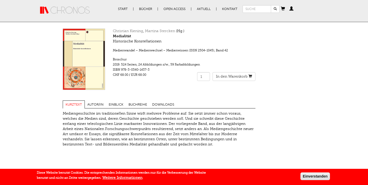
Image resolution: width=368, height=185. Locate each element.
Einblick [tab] (116, 104)
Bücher (145, 9)
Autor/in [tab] (95, 104)
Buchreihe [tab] (137, 104)
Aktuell (204, 9)
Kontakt (229, 9)
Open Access (174, 9)
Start (123, 9)
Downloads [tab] (163, 104)
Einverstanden (315, 177)
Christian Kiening (128, 31)
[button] (283, 9)
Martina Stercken (160, 31)
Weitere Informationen (122, 179)
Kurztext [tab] (74, 104)
